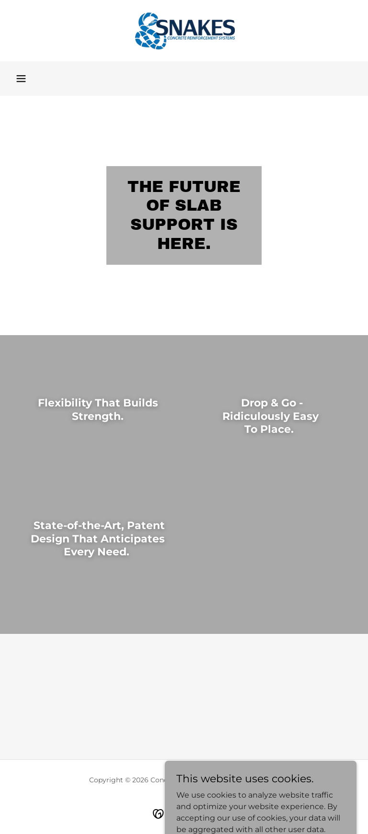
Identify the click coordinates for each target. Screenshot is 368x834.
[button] (21, 78)
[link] (184, 30)
